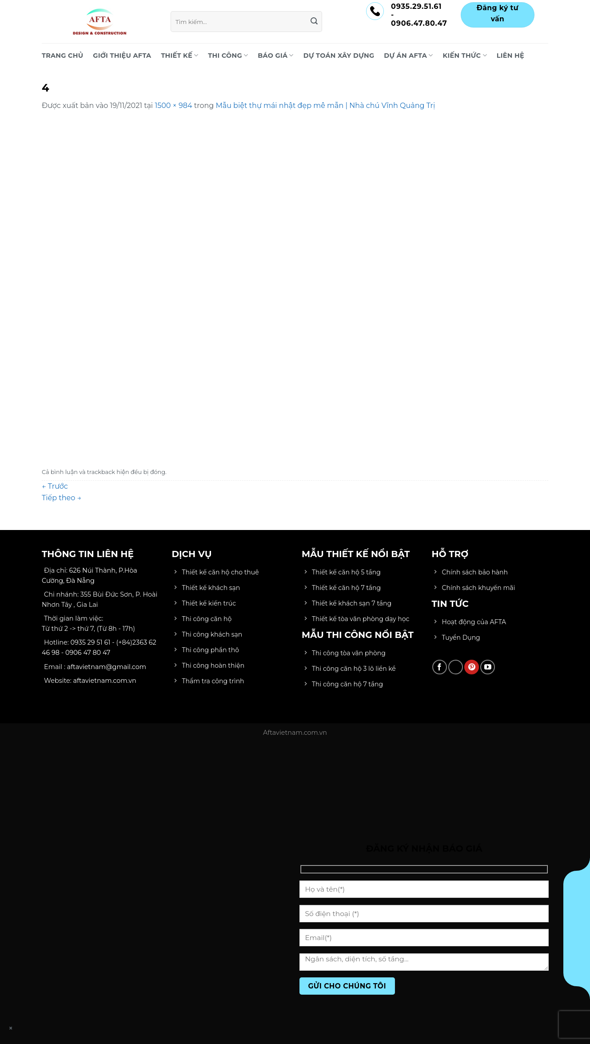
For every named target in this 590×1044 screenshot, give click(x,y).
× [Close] (11, 1028)
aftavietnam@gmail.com (106, 667)
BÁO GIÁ (275, 55)
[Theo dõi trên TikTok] (455, 667)
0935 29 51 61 (91, 642)
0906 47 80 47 (87, 653)
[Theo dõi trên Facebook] (439, 667)
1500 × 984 (173, 105)
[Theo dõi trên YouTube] (487, 667)
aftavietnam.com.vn (104, 681)
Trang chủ (62, 56)
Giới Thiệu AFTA (122, 56)
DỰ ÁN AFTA (408, 55)
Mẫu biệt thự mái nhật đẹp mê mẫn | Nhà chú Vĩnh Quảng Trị (325, 105)
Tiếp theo (61, 498)
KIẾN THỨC (465, 55)
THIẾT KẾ (179, 55)
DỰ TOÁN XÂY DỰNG (339, 56)
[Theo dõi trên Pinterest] (471, 667)
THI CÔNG (228, 55)
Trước (55, 486)
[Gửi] (314, 21)
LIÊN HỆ (510, 56)
